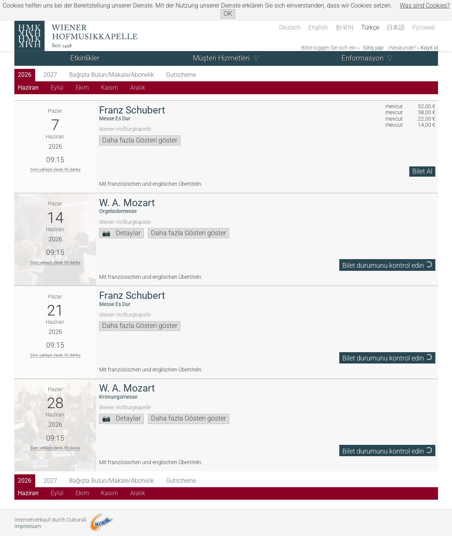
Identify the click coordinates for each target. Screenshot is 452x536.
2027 (50, 74)
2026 (24, 74)
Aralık (137, 87)
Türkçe (370, 27)
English (318, 27)
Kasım (109, 87)
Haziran (28, 87)
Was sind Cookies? (425, 5)
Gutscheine (181, 74)
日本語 (396, 27)
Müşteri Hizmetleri (221, 58)
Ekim (82, 87)
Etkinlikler (84, 58)
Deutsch (290, 27)
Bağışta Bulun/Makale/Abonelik (111, 74)
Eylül (57, 87)
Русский (423, 27)
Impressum (27, 526)
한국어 (345, 27)
